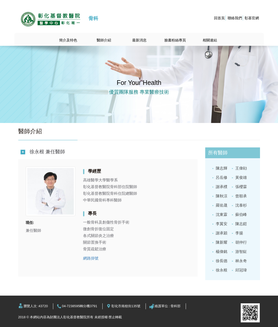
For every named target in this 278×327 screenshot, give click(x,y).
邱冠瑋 (241, 270)
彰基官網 (252, 18)
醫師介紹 (104, 40)
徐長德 (221, 261)
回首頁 (219, 18)
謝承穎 (221, 233)
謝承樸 (221, 186)
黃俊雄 (241, 177)
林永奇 (241, 261)
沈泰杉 (241, 205)
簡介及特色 (68, 40)
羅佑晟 (221, 205)
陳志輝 (221, 168)
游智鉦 (241, 251)
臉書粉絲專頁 (175, 40)
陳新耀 (221, 242)
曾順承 (241, 196)
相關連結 (210, 40)
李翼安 (221, 224)
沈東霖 (221, 214)
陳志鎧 (241, 224)
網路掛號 (90, 258)
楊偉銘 (221, 251)
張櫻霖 (241, 186)
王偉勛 (241, 168)
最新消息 (139, 40)
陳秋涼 (221, 196)
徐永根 (221, 270)
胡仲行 (241, 242)
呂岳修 (221, 177)
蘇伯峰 (241, 214)
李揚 (239, 233)
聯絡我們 (235, 18)
